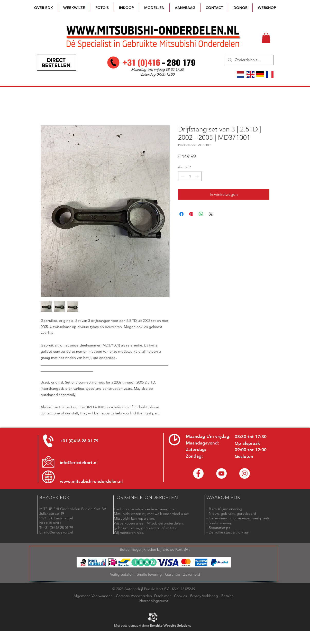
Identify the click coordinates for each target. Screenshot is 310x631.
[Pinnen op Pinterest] (191, 214)
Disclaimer (162, 595)
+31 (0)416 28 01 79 (79, 440)
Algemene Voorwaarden (93, 595)
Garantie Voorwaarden (134, 595)
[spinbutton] (190, 176)
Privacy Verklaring (204, 595)
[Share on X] (211, 214)
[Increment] (198, 176)
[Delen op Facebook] (181, 214)
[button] (154, 7)
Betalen (227, 595)
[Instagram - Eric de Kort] (244, 473)
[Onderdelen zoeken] (248, 60)
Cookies (180, 595)
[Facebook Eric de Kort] (198, 473)
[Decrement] (182, 176)
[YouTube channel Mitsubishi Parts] (221, 473)
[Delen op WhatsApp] (201, 214)
